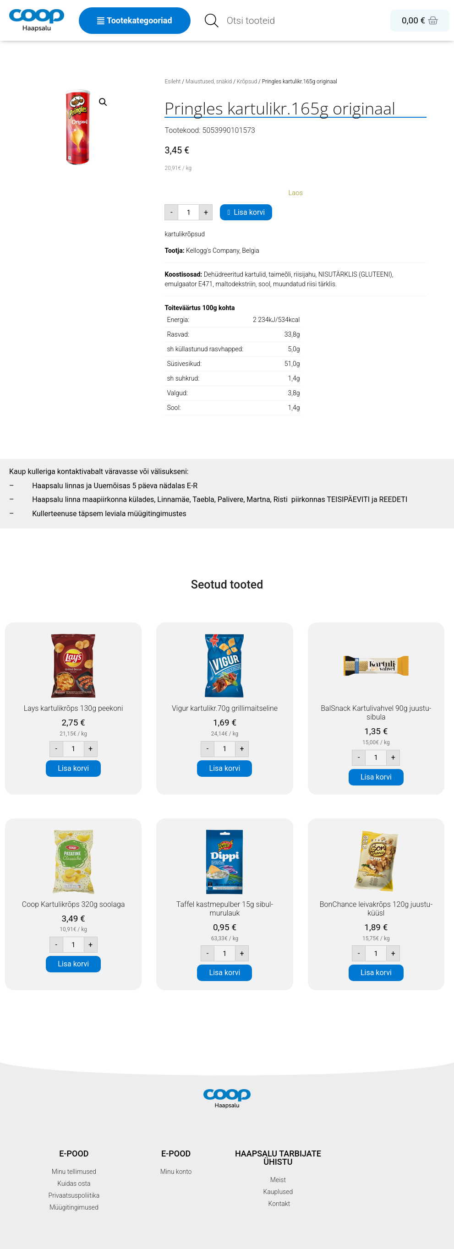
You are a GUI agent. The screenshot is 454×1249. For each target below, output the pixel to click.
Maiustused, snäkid (209, 81)
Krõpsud (247, 81)
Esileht (172, 81)
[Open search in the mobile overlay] (270, 20)
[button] (103, 102)
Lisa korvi (249, 212)
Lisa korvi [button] (73, 768)
